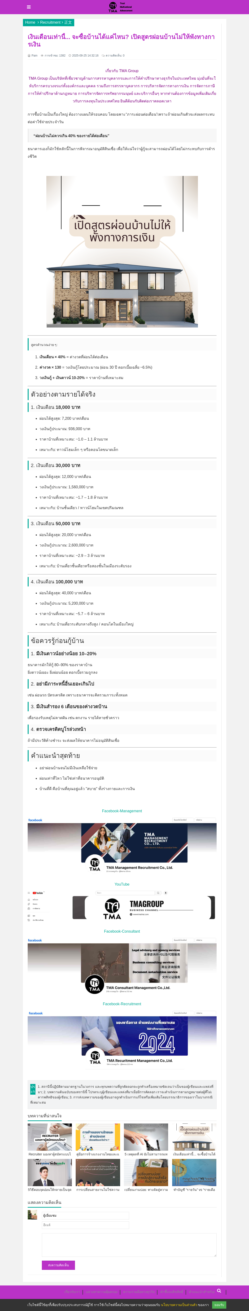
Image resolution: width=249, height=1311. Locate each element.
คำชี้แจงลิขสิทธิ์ (171, 1292)
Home (30, 22)
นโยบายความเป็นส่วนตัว (179, 1305)
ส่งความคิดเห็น (58, 1265)
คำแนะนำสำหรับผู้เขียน (206, 1292)
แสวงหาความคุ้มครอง (102, 1292)
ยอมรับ (219, 1305)
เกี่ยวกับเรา (72, 1292)
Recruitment (50, 22)
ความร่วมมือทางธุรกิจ (139, 1292)
